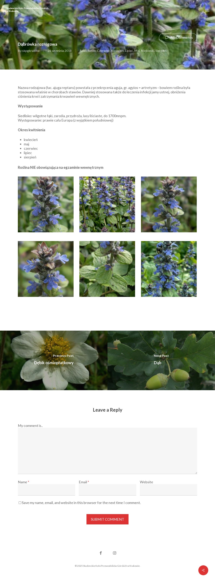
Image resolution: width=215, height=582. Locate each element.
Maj (137, 50)
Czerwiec (103, 50)
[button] (207, 10)
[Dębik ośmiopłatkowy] (54, 360)
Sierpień (161, 50)
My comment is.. (30, 425)
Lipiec (129, 50)
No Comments (178, 38)
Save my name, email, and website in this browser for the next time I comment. (81, 502)
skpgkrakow (30, 50)
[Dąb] (161, 360)
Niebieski (147, 50)
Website (146, 482)
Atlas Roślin (88, 50)
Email (84, 482)
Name (23, 482)
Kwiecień (117, 50)
